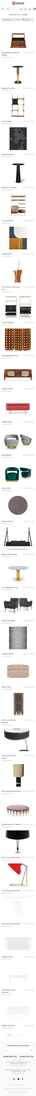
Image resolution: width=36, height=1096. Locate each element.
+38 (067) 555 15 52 (26, 1056)
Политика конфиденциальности (18, 1084)
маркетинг (18, 1092)
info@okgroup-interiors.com (18, 1065)
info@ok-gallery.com (18, 1073)
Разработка (11, 1092)
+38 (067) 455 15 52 (10, 1056)
